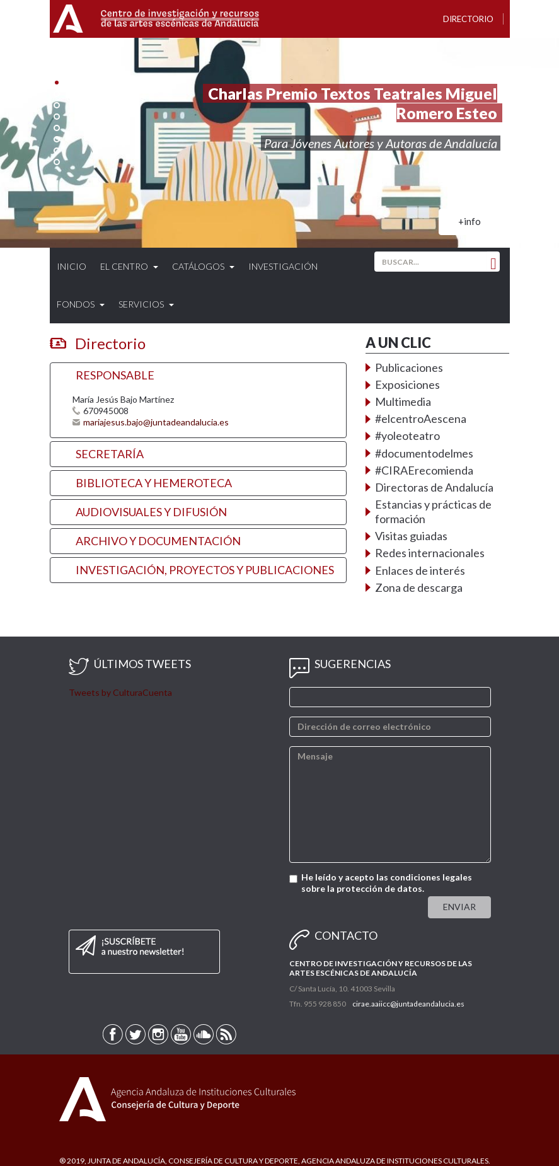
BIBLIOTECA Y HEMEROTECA (154, 483)
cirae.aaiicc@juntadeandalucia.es (408, 1003)
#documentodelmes (424, 453)
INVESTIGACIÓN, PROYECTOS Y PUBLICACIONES (205, 570)
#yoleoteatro (407, 435)
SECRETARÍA (110, 454)
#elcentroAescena (420, 418)
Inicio (71, 266)
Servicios (146, 304)
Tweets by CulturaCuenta (120, 692)
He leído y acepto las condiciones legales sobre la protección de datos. (386, 883)
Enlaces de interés (420, 570)
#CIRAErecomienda (424, 470)
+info (469, 221)
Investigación (283, 266)
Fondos (81, 304)
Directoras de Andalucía (434, 487)
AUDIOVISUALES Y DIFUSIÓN (151, 512)
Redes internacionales (430, 553)
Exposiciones (407, 384)
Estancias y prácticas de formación (433, 511)
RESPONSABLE (115, 375)
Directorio (468, 19)
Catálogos (203, 266)
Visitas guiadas (411, 536)
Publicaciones (409, 367)
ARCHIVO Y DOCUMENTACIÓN (158, 541)
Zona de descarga (419, 587)
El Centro (129, 266)
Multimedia (403, 401)
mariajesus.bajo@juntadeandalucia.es (156, 422)
